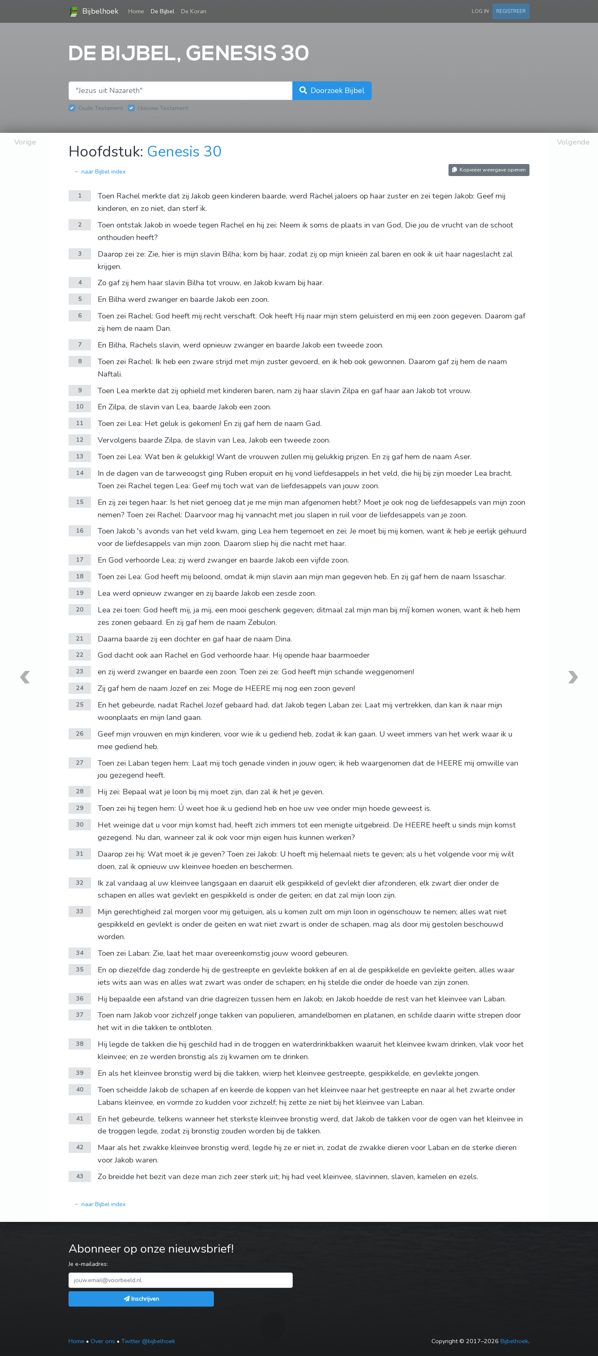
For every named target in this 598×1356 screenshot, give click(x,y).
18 (79, 576)
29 (79, 808)
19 (79, 593)
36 (79, 998)
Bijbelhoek (93, 11)
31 (79, 853)
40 (79, 1089)
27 (79, 763)
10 (79, 406)
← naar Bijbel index (100, 171)
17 (79, 560)
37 (79, 1015)
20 (79, 609)
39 (79, 1073)
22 (79, 655)
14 (79, 473)
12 (79, 440)
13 (79, 456)
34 (79, 953)
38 (79, 1044)
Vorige (25, 142)
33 (79, 911)
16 (79, 530)
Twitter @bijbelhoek (148, 1341)
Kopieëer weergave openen (489, 169)
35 (79, 969)
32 (79, 883)
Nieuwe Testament (163, 108)
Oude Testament (100, 108)
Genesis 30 (184, 152)
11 (79, 423)
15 (79, 502)
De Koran (193, 11)
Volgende (573, 142)
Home (137, 10)
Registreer (511, 11)
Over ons (103, 1341)
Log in (480, 11)
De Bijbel (162, 11)
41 (79, 1118)
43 (79, 1176)
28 (79, 791)
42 (79, 1147)
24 (79, 688)
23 (79, 671)
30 (79, 824)
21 (79, 638)
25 (79, 704)
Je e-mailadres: (88, 1264)
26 (79, 733)
